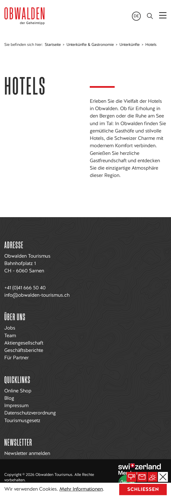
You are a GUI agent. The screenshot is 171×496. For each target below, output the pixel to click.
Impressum (16, 405)
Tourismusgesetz (22, 420)
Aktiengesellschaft (23, 343)
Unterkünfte (129, 44)
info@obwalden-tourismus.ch (37, 295)
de (136, 16)
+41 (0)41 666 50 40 (25, 288)
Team (10, 335)
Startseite (53, 44)
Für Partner (16, 357)
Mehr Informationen (81, 489)
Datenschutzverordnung (30, 413)
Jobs (9, 328)
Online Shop (17, 391)
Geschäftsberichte (23, 350)
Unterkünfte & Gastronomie (90, 44)
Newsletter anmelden (27, 453)
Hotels (150, 44)
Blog (9, 398)
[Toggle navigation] (163, 16)
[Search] (150, 16)
